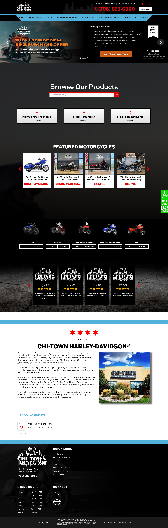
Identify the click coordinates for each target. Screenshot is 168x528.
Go (117, 95)
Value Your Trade (60, 461)
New (25, 246)
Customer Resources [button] (109, 18)
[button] (7, 42)
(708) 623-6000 (27, 475)
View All (24, 433)
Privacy (110, 522)
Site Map (129, 522)
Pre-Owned (37, 246)
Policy (104, 522)
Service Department (61, 468)
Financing (57, 464)
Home (22, 18)
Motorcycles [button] (35, 18)
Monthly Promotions (67, 18)
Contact (145, 18)
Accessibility (122, 522)
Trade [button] (49, 18)
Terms (115, 522)
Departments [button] (88, 18)
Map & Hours (58, 474)
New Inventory (59, 454)
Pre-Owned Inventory (62, 457)
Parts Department (60, 471)
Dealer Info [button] (130, 18)
